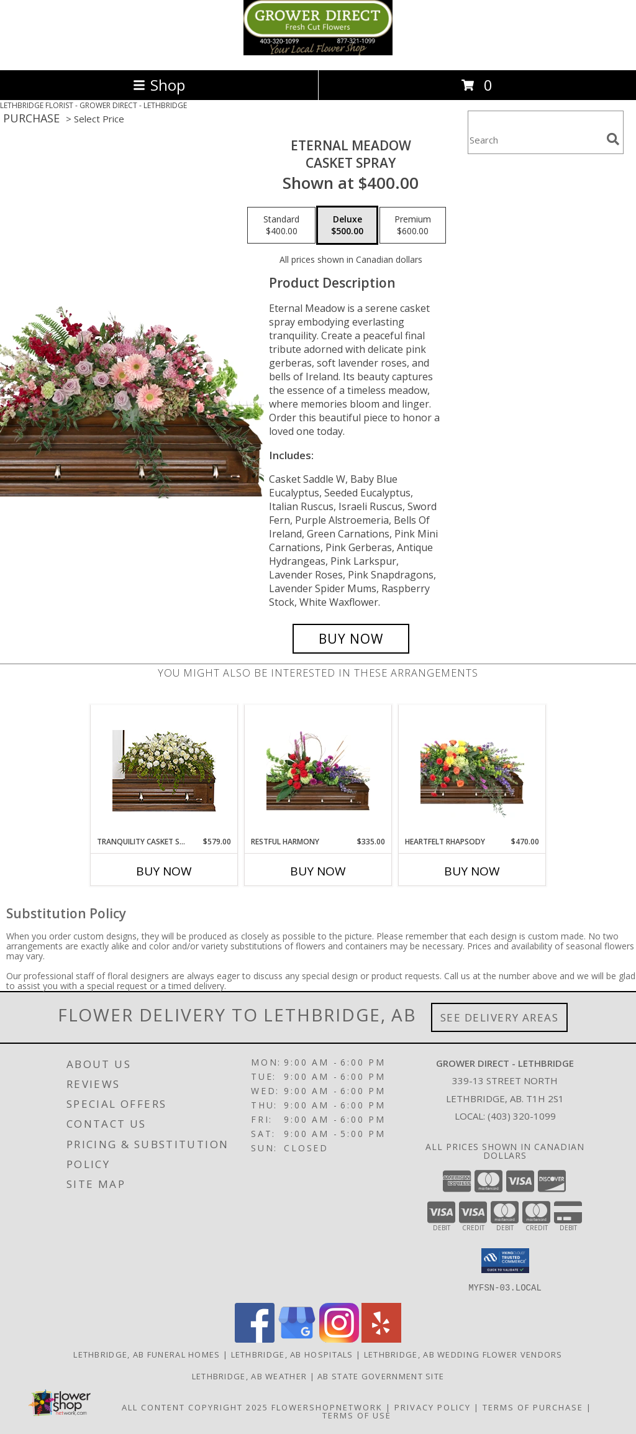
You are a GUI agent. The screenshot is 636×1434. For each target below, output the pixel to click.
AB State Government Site (380, 1375)
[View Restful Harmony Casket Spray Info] (318, 770)
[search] (613, 139)
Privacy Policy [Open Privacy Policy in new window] (432, 1406)
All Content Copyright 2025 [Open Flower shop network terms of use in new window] (195, 1406)
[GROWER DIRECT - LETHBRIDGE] (318, 52)
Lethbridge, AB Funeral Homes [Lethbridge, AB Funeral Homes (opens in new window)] (146, 1353)
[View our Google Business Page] (297, 1339)
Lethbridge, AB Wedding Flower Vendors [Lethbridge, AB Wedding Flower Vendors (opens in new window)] (463, 1353)
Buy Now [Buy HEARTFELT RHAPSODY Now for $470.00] (472, 871)
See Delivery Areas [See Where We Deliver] (499, 1017)
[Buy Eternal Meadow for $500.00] (351, 639)
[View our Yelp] (381, 1339)
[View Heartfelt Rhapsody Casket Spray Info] (472, 770)
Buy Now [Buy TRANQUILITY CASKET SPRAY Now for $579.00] (164, 871)
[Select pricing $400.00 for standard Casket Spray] (281, 226)
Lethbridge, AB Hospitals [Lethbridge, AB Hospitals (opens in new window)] (292, 1353)
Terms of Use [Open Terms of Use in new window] (356, 1414)
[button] (505, 1260)
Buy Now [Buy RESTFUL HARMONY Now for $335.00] (318, 871)
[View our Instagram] (339, 1339)
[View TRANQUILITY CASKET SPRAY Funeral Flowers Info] (164, 770)
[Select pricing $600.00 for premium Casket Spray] (412, 226)
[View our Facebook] (255, 1339)
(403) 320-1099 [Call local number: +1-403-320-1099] (522, 1116)
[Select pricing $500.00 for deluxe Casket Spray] (347, 226)
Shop (159, 85)
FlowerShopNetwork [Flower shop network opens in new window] (327, 1406)
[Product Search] (534, 140)
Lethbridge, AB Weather (249, 1375)
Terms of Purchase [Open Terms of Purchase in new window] (533, 1406)
